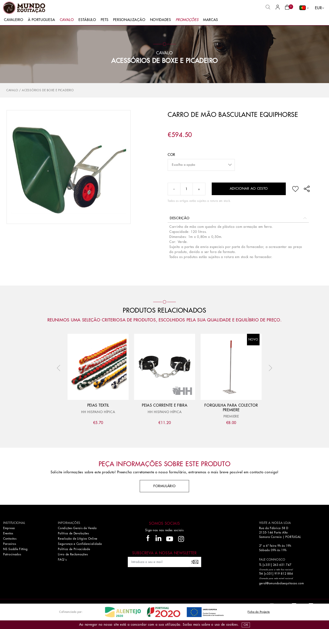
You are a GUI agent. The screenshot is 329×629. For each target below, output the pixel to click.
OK (246, 624)
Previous (59, 368)
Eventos (8, 533)
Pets (104, 20)
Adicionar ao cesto (249, 188)
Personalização (129, 20)
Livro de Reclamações (73, 554)
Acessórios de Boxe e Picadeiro (164, 61)
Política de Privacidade (74, 549)
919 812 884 (283, 573)
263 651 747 (282, 564)
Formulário (164, 486)
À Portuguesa (41, 20)
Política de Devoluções (73, 533)
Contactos (9, 538)
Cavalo (67, 20)
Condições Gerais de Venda (77, 528)
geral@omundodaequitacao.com (281, 583)
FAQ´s (62, 559)
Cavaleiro (13, 20)
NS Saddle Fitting (15, 549)
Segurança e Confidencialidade (80, 543)
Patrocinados (12, 554)
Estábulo (87, 20)
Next (269, 368)
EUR (318, 8)
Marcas (210, 20)
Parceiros (9, 543)
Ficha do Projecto (259, 612)
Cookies (232, 624)
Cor (171, 155)
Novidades (160, 20)
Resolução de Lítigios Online (77, 538)
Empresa (9, 528)
